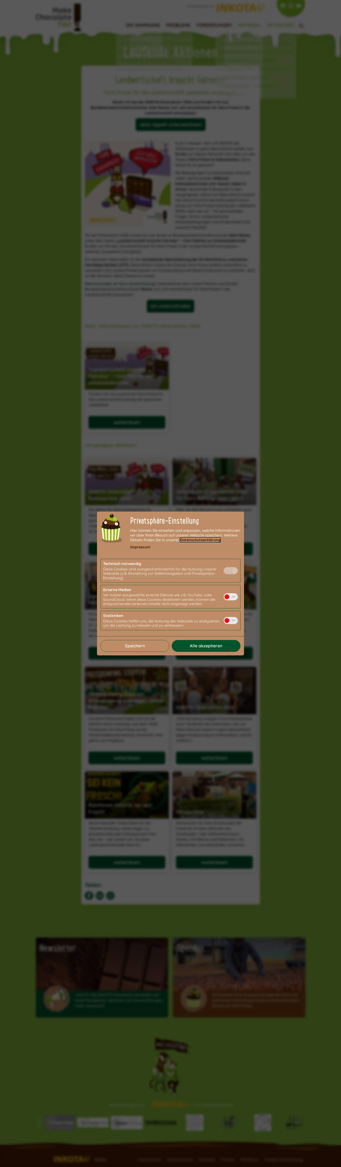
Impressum (140, 547)
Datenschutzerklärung (200, 539)
